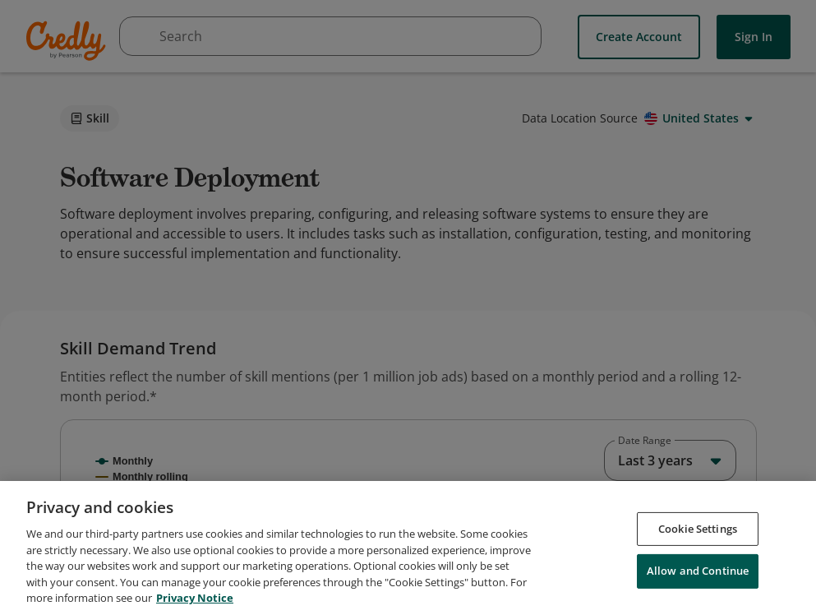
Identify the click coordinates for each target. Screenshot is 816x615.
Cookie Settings (697, 566)
